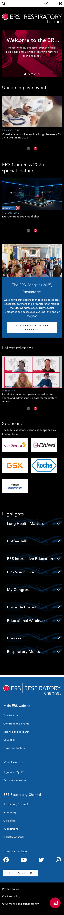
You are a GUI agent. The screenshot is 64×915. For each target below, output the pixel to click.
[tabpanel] (32, 53)
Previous (28, 148)
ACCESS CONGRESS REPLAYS (32, 327)
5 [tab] (38, 74)
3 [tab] (32, 74)
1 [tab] (25, 74)
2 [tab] (28, 74)
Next (35, 148)
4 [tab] (35, 74)
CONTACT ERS (20, 873)
